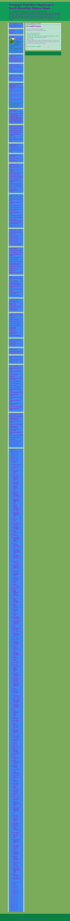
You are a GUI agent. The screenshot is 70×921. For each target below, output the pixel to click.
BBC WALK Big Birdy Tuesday (15, 766)
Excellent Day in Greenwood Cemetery (15, 798)
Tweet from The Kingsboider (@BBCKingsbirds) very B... (15, 567)
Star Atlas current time (15, 406)
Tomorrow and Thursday (15, 571)
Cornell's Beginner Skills (16, 250)
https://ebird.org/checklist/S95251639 (38, 37)
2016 (12, 903)
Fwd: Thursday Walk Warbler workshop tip (15, 617)
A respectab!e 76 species (15, 737)
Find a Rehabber (14, 281)
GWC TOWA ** (15, 832)
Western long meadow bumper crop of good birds (15, 478)
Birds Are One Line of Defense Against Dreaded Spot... (15, 668)
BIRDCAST (12, 234)
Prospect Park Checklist (16, 58)
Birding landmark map (15, 60)
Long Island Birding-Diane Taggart (15, 430)
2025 (13, 453)
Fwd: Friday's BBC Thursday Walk (15, 836)
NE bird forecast (14, 238)
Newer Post (29, 53)
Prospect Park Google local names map (15, 223)
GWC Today (15, 522)
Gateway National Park (15, 183)
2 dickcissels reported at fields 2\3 (15, 483)
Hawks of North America (16, 261)
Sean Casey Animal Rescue (14, 287)
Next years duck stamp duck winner (15, 578)
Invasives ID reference (15, 306)
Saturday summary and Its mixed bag (15, 606)
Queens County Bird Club (15, 401)
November (15, 464)
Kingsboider (18, 38)
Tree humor (14, 664)
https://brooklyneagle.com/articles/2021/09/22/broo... (15, 622)
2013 (12, 908)
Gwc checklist (15, 662)
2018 (12, 899)
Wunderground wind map (16, 70)
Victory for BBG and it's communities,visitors (15, 634)
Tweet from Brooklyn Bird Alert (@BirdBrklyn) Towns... (15, 858)
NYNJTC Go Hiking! (14, 387)
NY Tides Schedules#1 (15, 244)
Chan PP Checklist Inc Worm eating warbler (15, 762)
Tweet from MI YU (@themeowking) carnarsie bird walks (15, 700)
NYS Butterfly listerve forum (15, 390)
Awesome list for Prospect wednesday (15, 527)
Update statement (15, 689)
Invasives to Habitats (15, 325)
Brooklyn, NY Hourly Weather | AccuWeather (15, 828)
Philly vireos (15, 746)
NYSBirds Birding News (15, 132)
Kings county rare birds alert (15, 79)
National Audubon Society (14, 395)
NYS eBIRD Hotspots (15, 130)
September (15, 467)
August (14, 882)
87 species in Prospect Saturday (15, 791)
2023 (13, 456)
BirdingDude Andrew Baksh (15, 422)
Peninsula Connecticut (15, 696)
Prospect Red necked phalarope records (15, 819)
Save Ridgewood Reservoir (14, 190)
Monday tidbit (15, 586)
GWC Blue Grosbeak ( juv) (15, 692)
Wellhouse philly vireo (15, 718)
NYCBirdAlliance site (15, 25)
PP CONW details (14, 582)
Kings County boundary (15, 217)
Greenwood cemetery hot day (15, 878)
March (14, 890)
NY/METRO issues (14, 301)
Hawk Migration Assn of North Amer (16, 379)
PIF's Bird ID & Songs (15, 266)
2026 (13, 451)
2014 (12, 906)
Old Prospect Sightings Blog (15, 433)
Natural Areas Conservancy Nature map (16, 220)
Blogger (48, 918)
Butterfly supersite (14, 319)
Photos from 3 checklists (15, 524)
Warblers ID (13, 270)
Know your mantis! (14, 584)
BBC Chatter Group (14, 172)
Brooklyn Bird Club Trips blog (16, 150)
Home (43, 53)
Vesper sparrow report (14, 519)
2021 (12, 460)
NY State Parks (13, 361)
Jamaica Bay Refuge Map (15, 213)
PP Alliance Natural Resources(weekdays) (15, 284)
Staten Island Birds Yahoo (14, 409)
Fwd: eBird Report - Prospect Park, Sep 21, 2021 (15, 648)
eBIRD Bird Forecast (15, 323)
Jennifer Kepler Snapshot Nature (14, 427)
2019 (12, 897)
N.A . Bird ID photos (14, 383)
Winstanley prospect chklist (14, 610)
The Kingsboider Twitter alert (15, 140)
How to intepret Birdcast (16, 66)
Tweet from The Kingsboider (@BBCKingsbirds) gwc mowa (15, 809)
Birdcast (12, 32)
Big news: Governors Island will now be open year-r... (15, 545)
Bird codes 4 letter (14, 158)
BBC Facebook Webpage (16, 416)
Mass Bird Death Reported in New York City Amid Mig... (15, 726)
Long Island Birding (14, 381)
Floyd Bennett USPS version (15, 203)
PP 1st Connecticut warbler (15, 757)
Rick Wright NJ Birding (15, 437)
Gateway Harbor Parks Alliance (15, 181)
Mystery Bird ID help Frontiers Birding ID (15, 264)
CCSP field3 (15, 510)
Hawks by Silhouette (15, 257)
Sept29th (14, 588)
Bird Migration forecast (15, 232)
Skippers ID (13, 330)
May (13, 887)
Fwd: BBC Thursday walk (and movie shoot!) (15, 488)
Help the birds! (15, 735)
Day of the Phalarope (15, 816)
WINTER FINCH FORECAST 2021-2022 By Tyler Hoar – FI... (15, 593)
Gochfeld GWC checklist (14, 787)
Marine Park (13, 187)
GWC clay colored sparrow (14, 743)
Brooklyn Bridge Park (15, 178)
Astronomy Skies (14, 374)
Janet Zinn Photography (16, 424)
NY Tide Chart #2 (14, 242)
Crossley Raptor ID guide (16, 252)
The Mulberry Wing (14, 443)
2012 (12, 909)
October (14, 466)
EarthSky (12, 376)
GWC (13, 813)
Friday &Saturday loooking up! (15, 875)
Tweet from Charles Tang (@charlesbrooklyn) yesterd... (15, 803)
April (13, 888)
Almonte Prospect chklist (14, 614)
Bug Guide (12, 317)
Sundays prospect (14, 657)
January (14, 894)
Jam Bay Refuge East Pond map (15, 210)
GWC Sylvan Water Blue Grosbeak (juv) (15, 732)
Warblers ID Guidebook (15, 272)
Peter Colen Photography (16, 435)
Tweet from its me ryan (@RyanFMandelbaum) (15, 674)
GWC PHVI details (15, 794)
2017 (12, 901)
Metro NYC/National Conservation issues (15, 352)
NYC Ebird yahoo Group (16, 128)
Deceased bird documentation (13, 309)
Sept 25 (14, 626)
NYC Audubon (13, 385)
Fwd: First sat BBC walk (15, 784)
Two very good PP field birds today (15, 562)
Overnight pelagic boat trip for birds (15, 773)
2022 (13, 458)
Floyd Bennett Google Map (15, 200)
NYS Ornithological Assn (16, 392)
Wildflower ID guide (14, 335)
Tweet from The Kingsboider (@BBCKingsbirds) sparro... (15, 501)
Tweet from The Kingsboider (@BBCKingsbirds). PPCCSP (15, 539)
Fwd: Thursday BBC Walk (15, 629)
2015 (12, 904)
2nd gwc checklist (14, 660)
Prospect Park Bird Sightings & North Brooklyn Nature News (31, 6)
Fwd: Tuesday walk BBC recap (15, 574)
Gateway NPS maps (15, 205)
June (13, 885)
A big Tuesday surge (15, 754)
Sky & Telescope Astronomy (14, 333)
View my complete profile (16, 51)
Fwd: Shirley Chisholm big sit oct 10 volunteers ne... (15, 557)
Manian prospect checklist (14, 780)
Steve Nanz (12, 439)
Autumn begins (15, 639)
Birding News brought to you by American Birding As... (15, 864)
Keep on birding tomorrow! (15, 531)
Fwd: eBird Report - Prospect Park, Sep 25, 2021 (15, 600)
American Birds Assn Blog (15, 369)
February (14, 892)
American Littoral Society (14, 170)
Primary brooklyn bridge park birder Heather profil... (15, 713)
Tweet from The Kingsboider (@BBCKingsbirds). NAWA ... (15, 870)
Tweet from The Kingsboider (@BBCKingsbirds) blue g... (15, 684)
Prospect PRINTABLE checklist (15, 135)
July (13, 883)
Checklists (14, 474)
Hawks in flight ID (14, 259)
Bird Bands (12, 341)
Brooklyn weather (14, 236)
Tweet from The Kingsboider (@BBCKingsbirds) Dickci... (15, 514)
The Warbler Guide (14, 445)
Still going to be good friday (15, 471)
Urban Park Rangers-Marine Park (15, 293)
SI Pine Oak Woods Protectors (14, 404)
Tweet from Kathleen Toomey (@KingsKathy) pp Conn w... (15, 494)
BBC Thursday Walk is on (15, 740)
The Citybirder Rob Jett (15, 441)
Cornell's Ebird (13, 160)
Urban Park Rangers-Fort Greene (16, 290)
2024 (13, 455)
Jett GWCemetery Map (15, 215)
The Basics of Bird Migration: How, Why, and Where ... (15, 750)
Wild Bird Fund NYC (15, 295)
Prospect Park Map (14, 225)
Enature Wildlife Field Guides (15, 255)
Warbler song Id (14, 268)
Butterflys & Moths (14, 321)
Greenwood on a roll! (15, 770)
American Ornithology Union (15, 372)
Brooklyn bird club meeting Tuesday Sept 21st (15, 679)
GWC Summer (15, 631)
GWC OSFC (15, 637)
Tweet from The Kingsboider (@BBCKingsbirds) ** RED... (15, 841)
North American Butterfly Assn (16, 398)
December (14, 461)
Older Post (57, 53)
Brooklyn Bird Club (14, 147)
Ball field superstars (15, 535)
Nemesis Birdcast (14, 240)
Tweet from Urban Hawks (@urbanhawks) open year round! (15, 551)
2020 (13, 896)
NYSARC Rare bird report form (14, 344)
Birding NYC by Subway (15, 197)
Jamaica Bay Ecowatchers (13, 304)
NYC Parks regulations (15, 359)
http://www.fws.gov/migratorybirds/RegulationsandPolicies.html (16, 99)
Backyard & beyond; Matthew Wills (14, 418)
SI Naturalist (13, 137)
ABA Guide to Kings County (15, 167)
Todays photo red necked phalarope (15, 824)
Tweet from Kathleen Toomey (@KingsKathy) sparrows (15, 507)
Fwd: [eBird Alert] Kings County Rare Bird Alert (15, 643)
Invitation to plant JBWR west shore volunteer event (15, 847)
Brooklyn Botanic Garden (16, 176)
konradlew (39, 918)
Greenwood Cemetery (15, 185)
